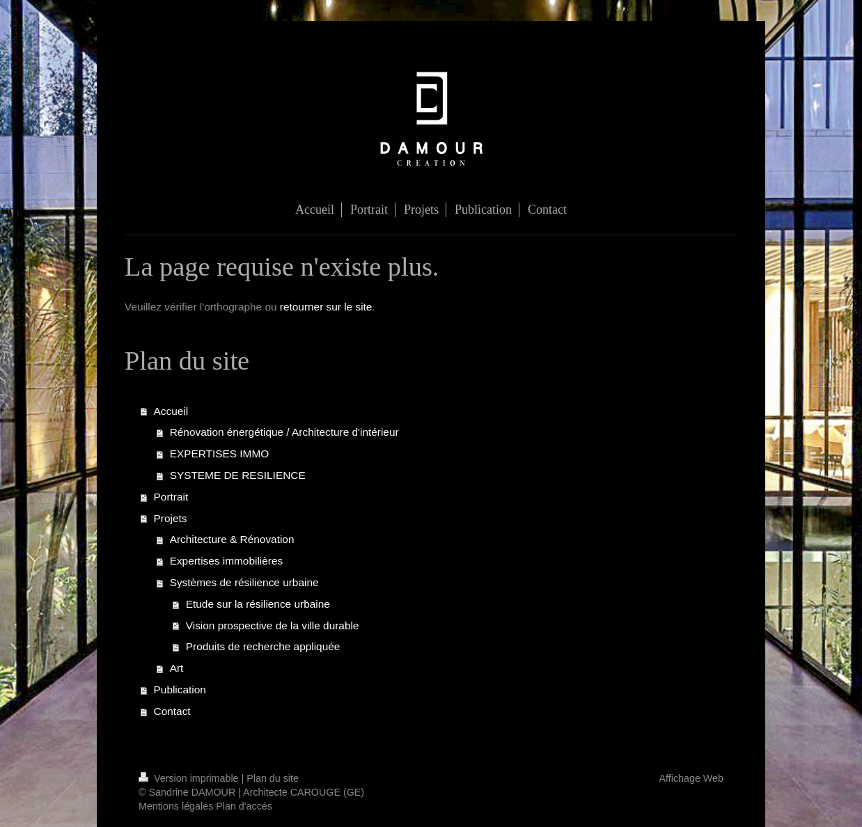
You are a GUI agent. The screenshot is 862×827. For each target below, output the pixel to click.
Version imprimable (190, 778)
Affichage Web (691, 778)
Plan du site (272, 778)
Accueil (171, 411)
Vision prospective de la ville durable (272, 625)
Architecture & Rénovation (232, 539)
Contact (172, 711)
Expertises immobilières (226, 561)
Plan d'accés (244, 806)
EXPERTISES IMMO (219, 453)
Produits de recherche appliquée (263, 646)
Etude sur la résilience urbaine (258, 604)
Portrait (171, 497)
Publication (180, 689)
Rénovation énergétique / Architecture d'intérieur (284, 432)
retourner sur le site (326, 307)
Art (177, 668)
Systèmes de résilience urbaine (244, 582)
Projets (170, 518)
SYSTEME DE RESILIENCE (238, 475)
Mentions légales (176, 806)
